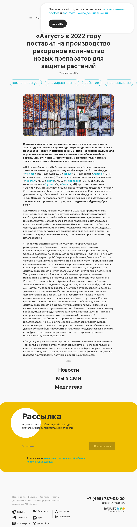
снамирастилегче (98, 80)
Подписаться (102, 444)
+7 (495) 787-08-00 (110, 495)
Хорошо (58, 23)
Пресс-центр (17, 494)
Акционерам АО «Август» (48, 497)
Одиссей (98, 171)
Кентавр (30, 171)
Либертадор (72, 178)
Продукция (35, 16)
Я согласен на (56, 458)
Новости (68, 367)
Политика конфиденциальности (24, 497)
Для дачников (57, 494)
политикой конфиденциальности (85, 13)
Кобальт (30, 178)
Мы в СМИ (68, 376)
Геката (50, 178)
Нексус (67, 171)
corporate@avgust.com (117, 499)
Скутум (48, 182)
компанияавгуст (45, 80)
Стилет (65, 182)
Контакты (38, 494)
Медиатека (68, 384)
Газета (46, 494)
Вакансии (28, 494)
